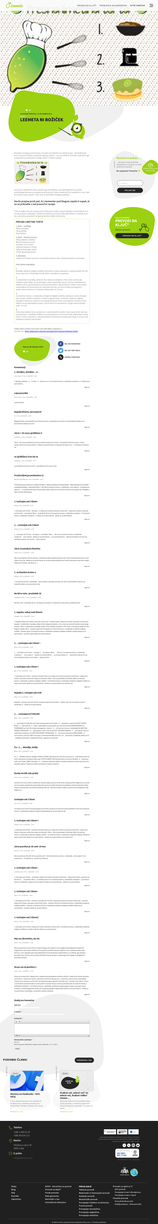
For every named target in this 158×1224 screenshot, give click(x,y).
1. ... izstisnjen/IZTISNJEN (27, 714)
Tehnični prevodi (86, 1189)
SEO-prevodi (120, 1189)
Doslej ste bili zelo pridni (26, 773)
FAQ (13, 1193)
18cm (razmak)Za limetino (27, 548)
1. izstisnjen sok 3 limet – (26, 867)
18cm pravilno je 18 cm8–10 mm (30, 846)
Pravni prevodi (86, 1205)
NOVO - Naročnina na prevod (58, 1186)
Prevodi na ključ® (86, 5)
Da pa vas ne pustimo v (25, 967)
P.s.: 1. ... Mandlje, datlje (26, 747)
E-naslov (18, 1012)
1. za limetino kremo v (25, 572)
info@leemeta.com (23, 1158)
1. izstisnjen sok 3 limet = (26, 666)
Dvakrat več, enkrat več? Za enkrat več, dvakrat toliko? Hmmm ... (74, 1095)
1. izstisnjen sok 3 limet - (26, 501)
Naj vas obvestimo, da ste (27, 938)
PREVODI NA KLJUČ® (132, 235)
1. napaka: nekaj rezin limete (28, 612)
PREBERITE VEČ (16, 1112)
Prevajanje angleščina (89, 1212)
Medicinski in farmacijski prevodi (94, 1193)
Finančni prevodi (120, 1198)
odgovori (87, 387)
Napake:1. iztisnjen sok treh (28, 692)
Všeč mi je (37, 351)
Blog (13, 1189)
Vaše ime (17, 1005)
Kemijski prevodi (87, 1196)
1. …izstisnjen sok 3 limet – (27, 643)
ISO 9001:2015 (122, 1159)
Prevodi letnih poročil (124, 1201)
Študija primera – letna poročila (128, 1204)
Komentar (18, 1018)
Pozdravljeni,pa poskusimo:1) (29, 475)
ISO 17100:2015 (134, 1159)
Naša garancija (52, 1196)
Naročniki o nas (52, 1199)
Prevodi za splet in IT (123, 1186)
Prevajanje (85, 1186)
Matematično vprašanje (23, 1040)
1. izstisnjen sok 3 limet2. (26, 917)
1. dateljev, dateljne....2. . (26, 372)
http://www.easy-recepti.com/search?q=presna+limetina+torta (51, 331)
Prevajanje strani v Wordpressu (128, 1192)
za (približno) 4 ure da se (26, 456)
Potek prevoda (52, 1193)
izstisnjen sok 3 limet (24, 799)
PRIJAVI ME (130, 190)
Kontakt (15, 1196)
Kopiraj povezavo (69, 357)
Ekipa (13, 1186)
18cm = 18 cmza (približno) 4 (28, 433)
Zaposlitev (16, 1199)
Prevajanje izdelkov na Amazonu (94, 1202)
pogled (26, 1081)
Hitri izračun (137, 5)
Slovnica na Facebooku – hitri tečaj (25, 1095)
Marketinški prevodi (88, 1199)
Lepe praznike (21, 393)
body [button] (17, 1035)
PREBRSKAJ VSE (84, 1060)
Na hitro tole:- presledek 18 (27, 593)
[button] (16, 1021)
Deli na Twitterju (69, 350)
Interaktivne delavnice (55, 1202)
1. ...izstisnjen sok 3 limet (26, 525)
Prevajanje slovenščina (89, 1209)
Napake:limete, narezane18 (27, 411)
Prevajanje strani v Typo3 (125, 1195)
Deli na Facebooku (69, 344)
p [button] (19, 1035)
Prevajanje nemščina (88, 1215)
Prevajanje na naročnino (113, 5)
